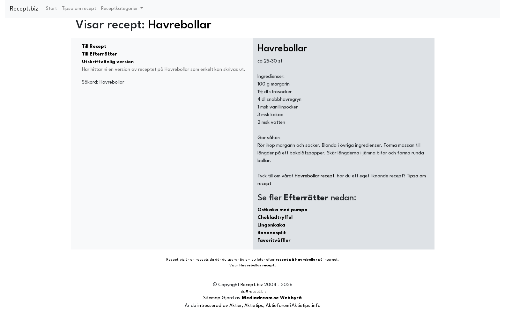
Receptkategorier (120, 8)
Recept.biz (24, 9)
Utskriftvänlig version (108, 62)
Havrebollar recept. (257, 265)
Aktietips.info (306, 305)
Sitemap (211, 298)
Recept (172, 260)
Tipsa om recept (79, 8)
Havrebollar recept (314, 176)
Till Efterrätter (99, 54)
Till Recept (94, 46)
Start (51, 8)
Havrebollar (180, 25)
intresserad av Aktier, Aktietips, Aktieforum (243, 305)
